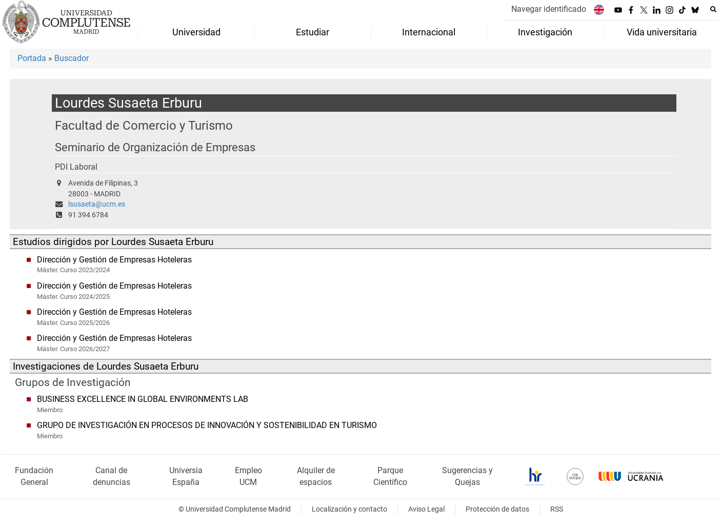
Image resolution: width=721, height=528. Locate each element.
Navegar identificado (548, 9)
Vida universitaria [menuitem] (662, 32)
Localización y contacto (349, 509)
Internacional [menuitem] (428, 32)
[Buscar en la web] (713, 9)
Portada (31, 58)
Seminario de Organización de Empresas (155, 147)
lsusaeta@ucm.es (96, 204)
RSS (556, 509)
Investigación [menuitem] (545, 32)
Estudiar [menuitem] (312, 32)
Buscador (71, 58)
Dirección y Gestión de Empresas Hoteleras (114, 260)
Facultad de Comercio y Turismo (144, 125)
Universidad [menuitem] (196, 32)
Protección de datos (497, 509)
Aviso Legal (426, 509)
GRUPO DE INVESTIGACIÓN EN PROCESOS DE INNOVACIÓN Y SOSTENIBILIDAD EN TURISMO (207, 425)
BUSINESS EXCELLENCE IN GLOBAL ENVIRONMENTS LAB (142, 399)
